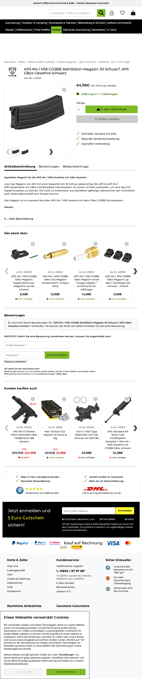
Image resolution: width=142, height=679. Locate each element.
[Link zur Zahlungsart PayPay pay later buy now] (40, 533)
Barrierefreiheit (65, 577)
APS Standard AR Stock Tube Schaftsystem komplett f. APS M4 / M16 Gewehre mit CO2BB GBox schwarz (118, 430)
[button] (12, 24)
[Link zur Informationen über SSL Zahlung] (108, 579)
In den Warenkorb (111, 99)
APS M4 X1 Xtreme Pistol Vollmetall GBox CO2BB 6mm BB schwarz (24, 426)
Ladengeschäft (16, 560)
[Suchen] (101, 14)
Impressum (14, 581)
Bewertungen (49, 156)
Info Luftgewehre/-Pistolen (23, 610)
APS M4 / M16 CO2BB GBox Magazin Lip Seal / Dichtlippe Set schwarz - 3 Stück (117, 271)
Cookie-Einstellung (18, 568)
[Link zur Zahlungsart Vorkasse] (63, 537)
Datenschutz (14, 573)
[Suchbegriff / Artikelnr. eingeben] (72, 14)
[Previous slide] (8, 142)
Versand (111, 75)
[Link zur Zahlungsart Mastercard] (128, 533)
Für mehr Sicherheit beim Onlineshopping (122, 570)
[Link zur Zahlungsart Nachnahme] (77, 537)
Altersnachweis (16, 602)
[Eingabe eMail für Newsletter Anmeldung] (89, 501)
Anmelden (126, 500)
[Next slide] (51, 142)
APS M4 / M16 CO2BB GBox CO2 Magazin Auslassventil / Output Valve (55, 271)
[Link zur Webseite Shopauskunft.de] (108, 557)
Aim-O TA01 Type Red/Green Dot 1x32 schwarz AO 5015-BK (86, 425)
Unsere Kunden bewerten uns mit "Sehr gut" (123, 560)
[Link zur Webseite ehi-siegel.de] (108, 568)
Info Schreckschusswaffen (22, 606)
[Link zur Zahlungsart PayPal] (20, 533)
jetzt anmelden (57, 345)
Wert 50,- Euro (64, 610)
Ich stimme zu (66, 671)
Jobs (10, 564)
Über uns (12, 556)
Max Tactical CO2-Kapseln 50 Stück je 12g (55, 425)
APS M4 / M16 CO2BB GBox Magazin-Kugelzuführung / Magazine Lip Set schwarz (24, 273)
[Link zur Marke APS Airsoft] (12, 63)
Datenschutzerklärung (16, 663)
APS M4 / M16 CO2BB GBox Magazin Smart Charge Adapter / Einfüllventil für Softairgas (86, 273)
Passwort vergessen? (15, 351)
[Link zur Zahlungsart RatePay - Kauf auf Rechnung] (54, 533)
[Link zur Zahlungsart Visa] (112, 533)
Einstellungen (23, 671)
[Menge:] (80, 100)
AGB (10, 577)
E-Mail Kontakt (65, 573)
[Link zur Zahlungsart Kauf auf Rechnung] (83, 533)
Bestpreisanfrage (76, 156)
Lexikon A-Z (63, 581)
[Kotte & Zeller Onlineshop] (24, 13)
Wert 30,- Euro (64, 606)
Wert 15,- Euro (64, 602)
